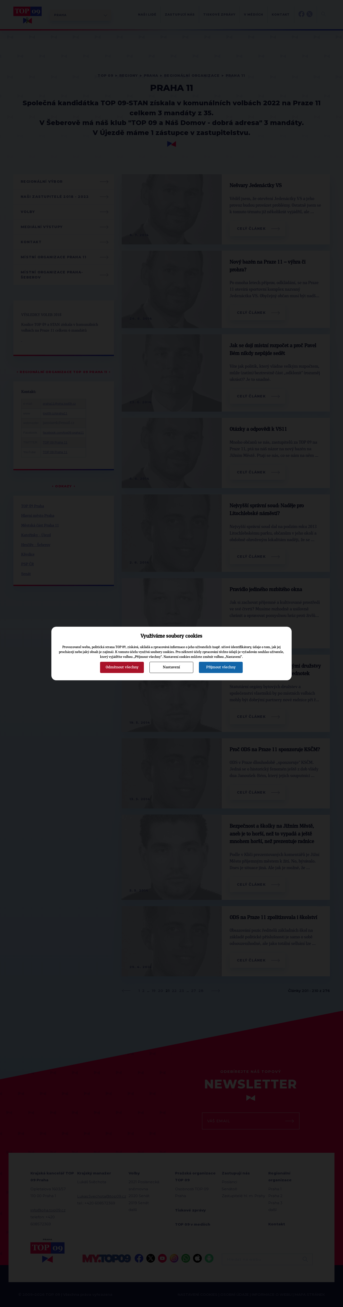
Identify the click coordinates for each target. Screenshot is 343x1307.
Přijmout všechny (221, 667)
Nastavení (171, 667)
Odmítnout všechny (122, 667)
